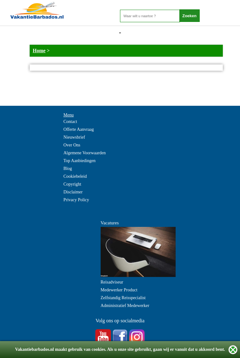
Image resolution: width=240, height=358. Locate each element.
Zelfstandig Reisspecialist (123, 297)
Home (39, 50)
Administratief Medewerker (125, 305)
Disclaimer (72, 192)
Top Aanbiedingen (79, 160)
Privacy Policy (76, 199)
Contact (70, 121)
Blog (67, 168)
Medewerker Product (119, 290)
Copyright (72, 184)
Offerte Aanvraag (78, 129)
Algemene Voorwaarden (84, 153)
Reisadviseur (112, 282)
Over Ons (71, 145)
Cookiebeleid (75, 176)
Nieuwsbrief (74, 137)
